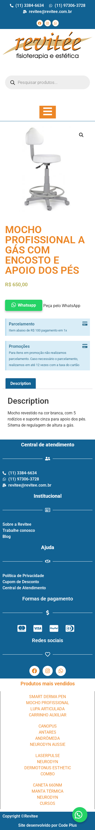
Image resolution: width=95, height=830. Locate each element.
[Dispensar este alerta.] (85, 324)
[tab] (20, 383)
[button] (79, 814)
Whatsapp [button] (27, 305)
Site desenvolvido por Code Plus (47, 825)
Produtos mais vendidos (48, 684)
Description (20, 383)
